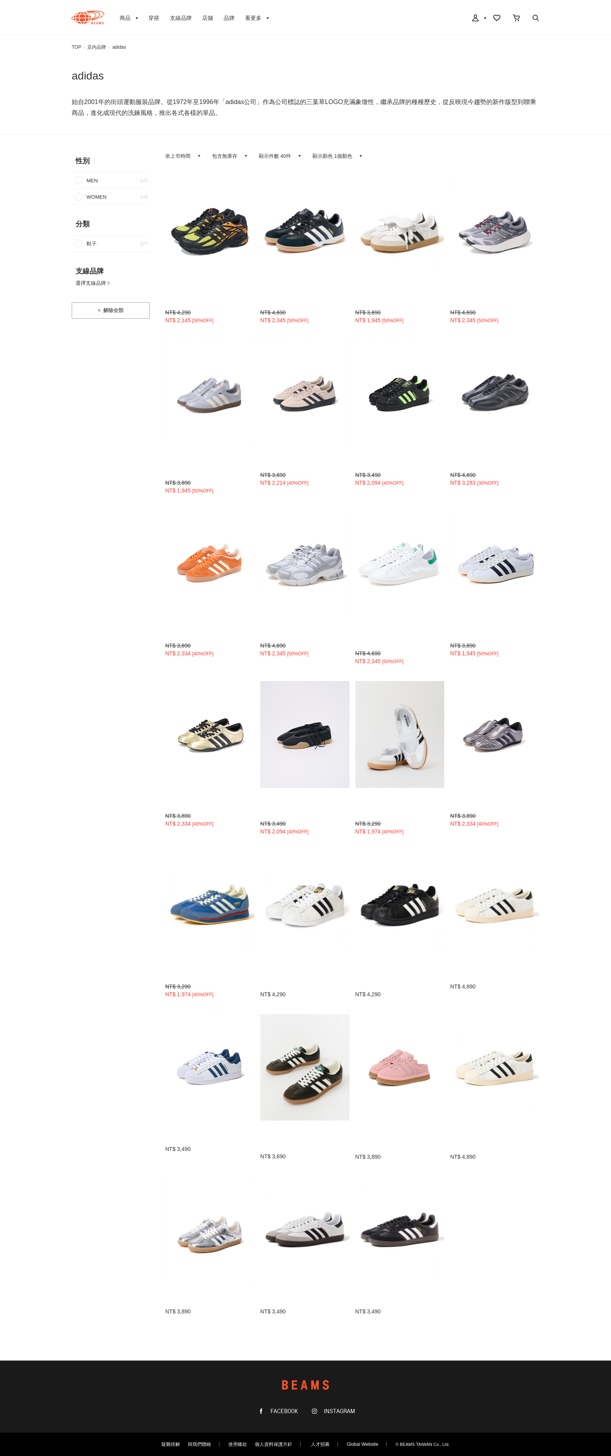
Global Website (362, 1444)
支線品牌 (181, 18)
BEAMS (87, 18)
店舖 (207, 18)
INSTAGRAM (338, 1411)
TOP (76, 47)
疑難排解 (170, 1444)
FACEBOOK (283, 1411)
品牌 (229, 18)
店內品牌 (96, 47)
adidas (119, 47)
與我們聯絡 (199, 1444)
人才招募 (320, 1444)
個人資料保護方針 (273, 1444)
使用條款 (237, 1444)
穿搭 (153, 18)
